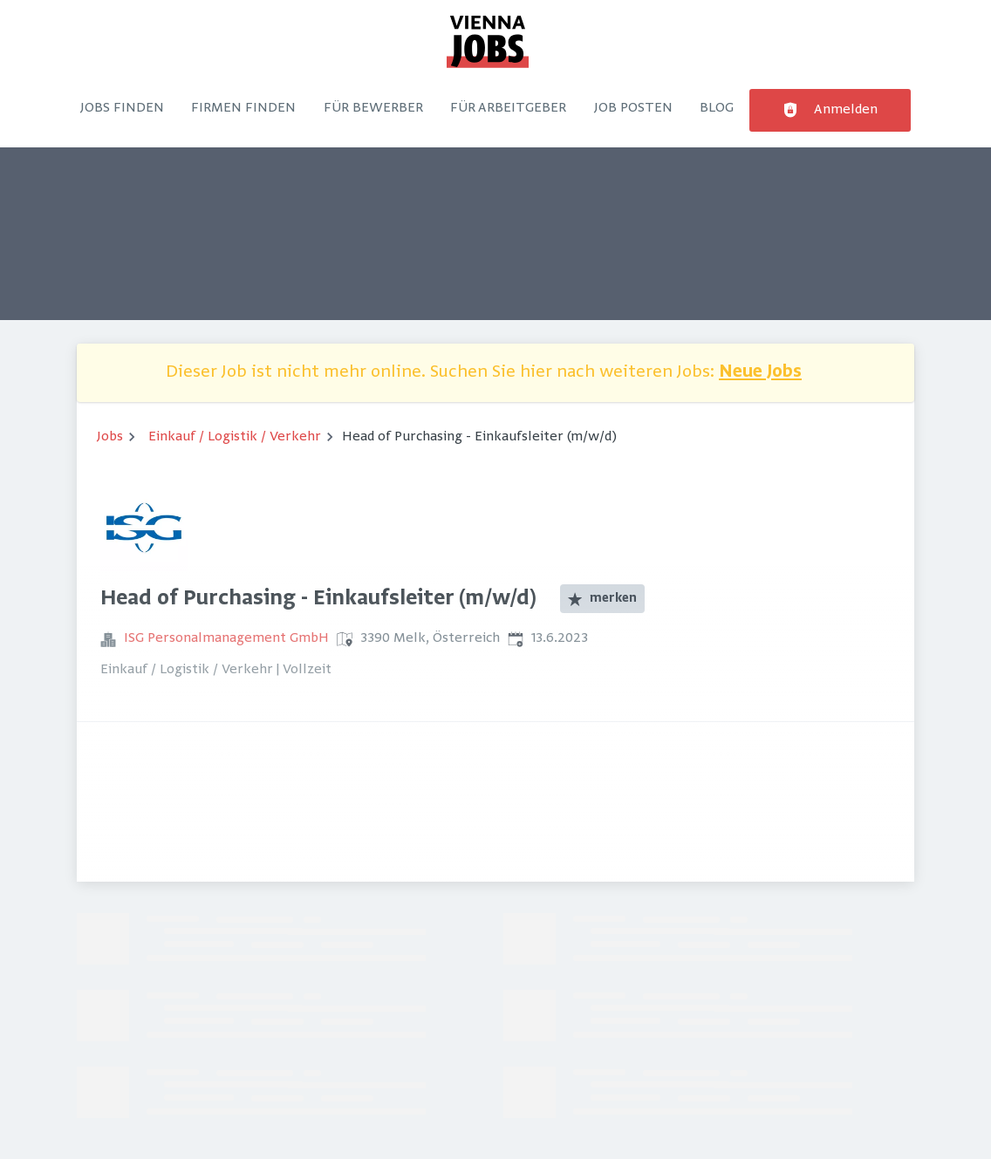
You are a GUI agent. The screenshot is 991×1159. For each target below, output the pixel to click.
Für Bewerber (373, 108)
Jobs (110, 437)
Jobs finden (122, 108)
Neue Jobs (760, 373)
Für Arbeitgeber (508, 108)
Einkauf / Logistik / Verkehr (234, 437)
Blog (717, 108)
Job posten (633, 108)
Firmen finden (243, 108)
